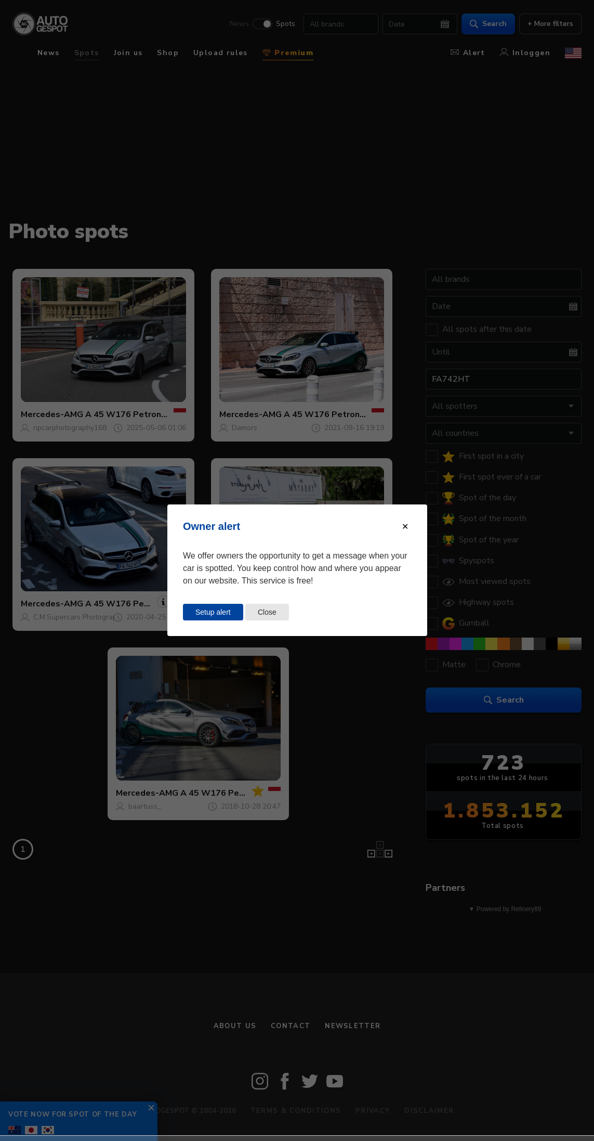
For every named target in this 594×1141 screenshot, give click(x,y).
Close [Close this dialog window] (267, 612)
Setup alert (213, 612)
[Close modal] (405, 526)
